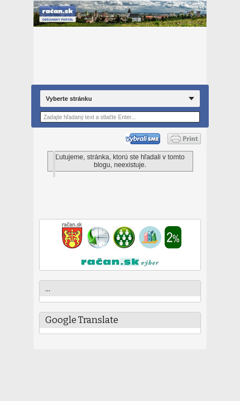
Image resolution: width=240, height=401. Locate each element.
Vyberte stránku (69, 98)
